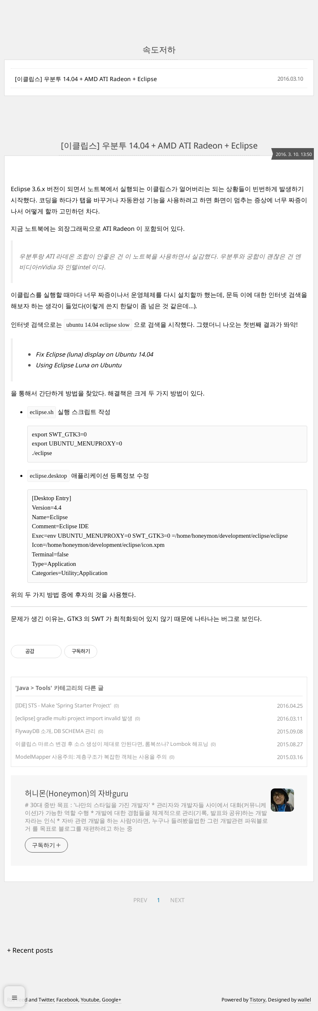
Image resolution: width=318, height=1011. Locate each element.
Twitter (46, 999)
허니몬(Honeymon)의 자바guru (76, 793)
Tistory (257, 999)
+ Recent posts (30, 950)
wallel (304, 999)
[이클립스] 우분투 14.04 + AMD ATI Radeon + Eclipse (86, 79)
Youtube (90, 999)
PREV (140, 900)
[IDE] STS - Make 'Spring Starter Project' (63, 705)
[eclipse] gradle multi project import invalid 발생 (73, 718)
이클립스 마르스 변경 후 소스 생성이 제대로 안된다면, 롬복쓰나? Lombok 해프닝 (111, 743)
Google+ (111, 999)
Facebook (67, 999)
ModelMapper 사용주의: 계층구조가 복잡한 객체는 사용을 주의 (91, 756)
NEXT (177, 900)
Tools (43, 688)
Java (23, 688)
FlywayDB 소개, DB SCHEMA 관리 (55, 731)
